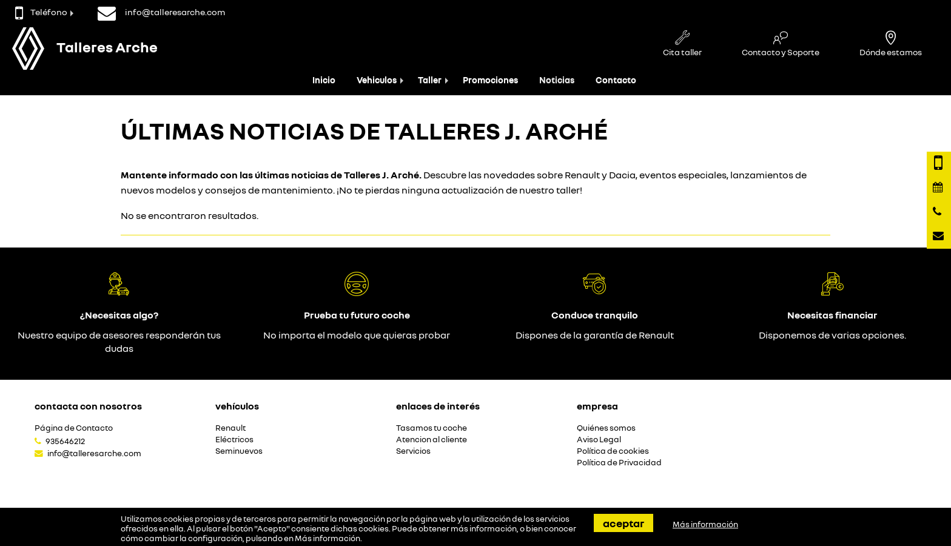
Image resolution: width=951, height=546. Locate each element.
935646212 (65, 441)
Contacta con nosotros (88, 406)
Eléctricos (234, 439)
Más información (327, 538)
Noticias (556, 80)
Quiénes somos (606, 428)
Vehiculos (377, 80)
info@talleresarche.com (94, 453)
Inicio (323, 80)
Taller (430, 80)
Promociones (490, 80)
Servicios (413, 451)
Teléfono (41, 12)
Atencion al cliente (431, 439)
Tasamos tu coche (431, 428)
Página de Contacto (74, 428)
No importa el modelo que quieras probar (356, 335)
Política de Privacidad (619, 462)
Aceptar (623, 523)
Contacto (616, 80)
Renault (230, 428)
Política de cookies (613, 451)
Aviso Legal (599, 439)
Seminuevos (239, 451)
